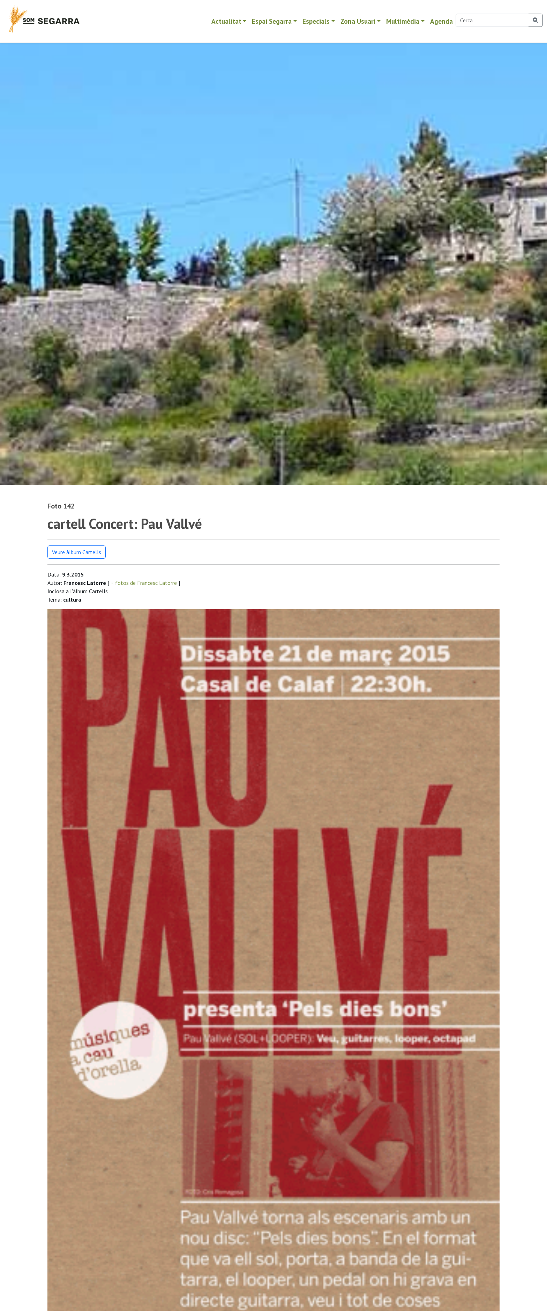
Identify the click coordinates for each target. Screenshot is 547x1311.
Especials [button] (316, 21)
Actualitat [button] (226, 21)
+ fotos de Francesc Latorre (143, 582)
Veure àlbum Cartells (76, 552)
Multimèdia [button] (402, 21)
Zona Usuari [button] (357, 21)
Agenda (441, 21)
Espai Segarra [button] (272, 21)
